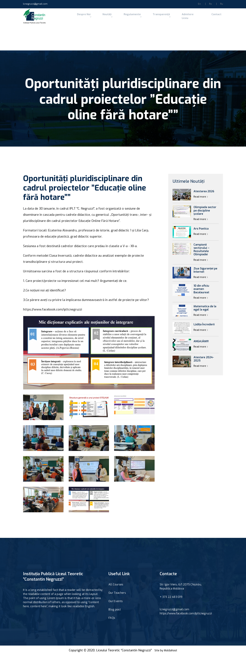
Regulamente (127, 17)
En (199, 3)
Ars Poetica (201, 231)
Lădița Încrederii (204, 327)
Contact (203, 17)
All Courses (115, 587)
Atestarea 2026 (204, 194)
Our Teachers (117, 596)
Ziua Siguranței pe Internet (205, 273)
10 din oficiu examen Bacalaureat (201, 292)
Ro (210, 3)
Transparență (154, 17)
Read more (201, 199)
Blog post (114, 612)
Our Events (115, 604)
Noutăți (104, 17)
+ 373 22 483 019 (171, 600)
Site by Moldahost (166, 653)
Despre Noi (82, 17)
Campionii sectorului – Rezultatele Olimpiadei (201, 252)
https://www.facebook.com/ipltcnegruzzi (186, 616)
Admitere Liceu (181, 17)
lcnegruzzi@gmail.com (35, 3)
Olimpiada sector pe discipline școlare (205, 213)
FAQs (111, 621)
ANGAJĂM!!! (201, 344)
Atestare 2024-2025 (204, 362)
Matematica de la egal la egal (205, 311)
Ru (221, 3)
